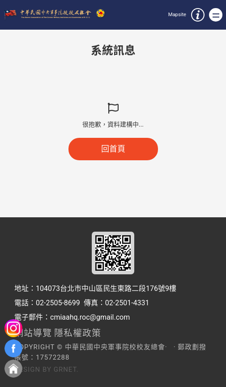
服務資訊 (198, 15)
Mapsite (177, 15)
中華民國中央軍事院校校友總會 (56, 15)
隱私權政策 (77, 333)
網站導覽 (33, 333)
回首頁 (113, 149)
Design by (32, 369)
